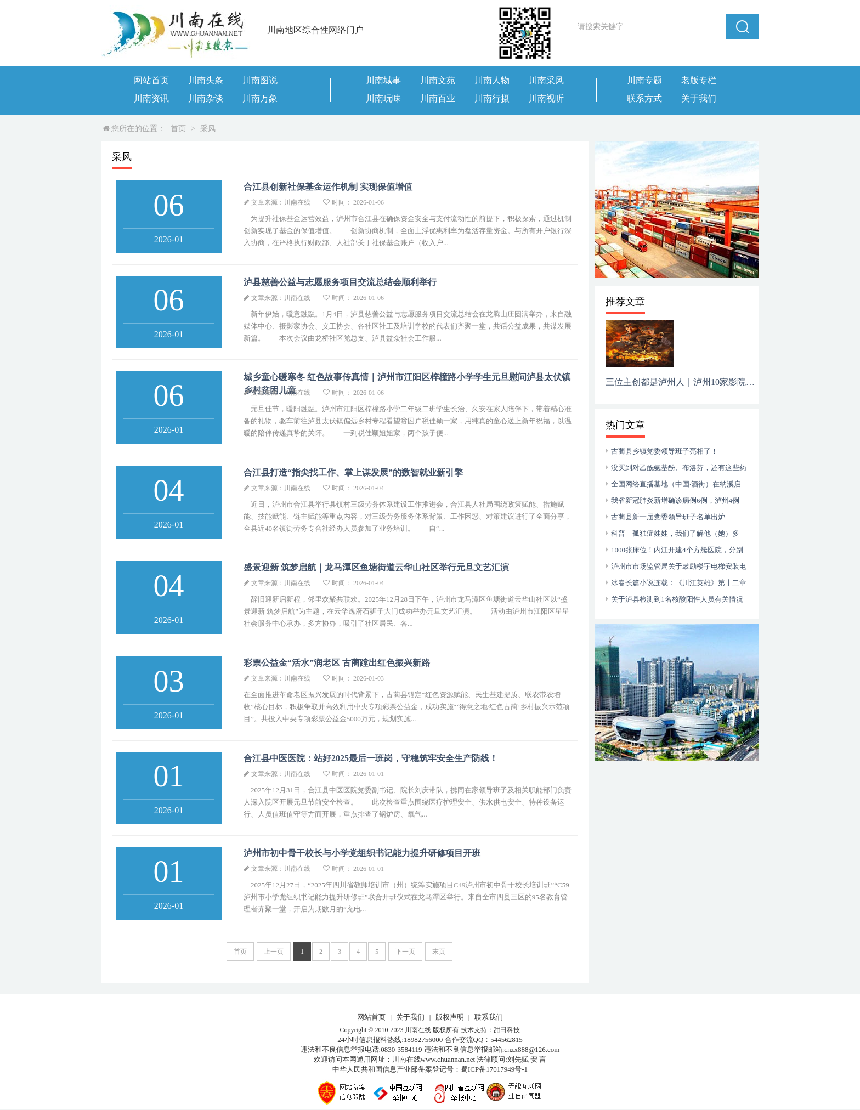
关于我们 (698, 98)
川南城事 (383, 80)
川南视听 (546, 98)
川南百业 (437, 98)
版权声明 (449, 1017)
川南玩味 (383, 98)
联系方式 (644, 98)
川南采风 (546, 80)
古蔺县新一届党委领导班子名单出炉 (668, 517)
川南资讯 (151, 98)
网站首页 (151, 80)
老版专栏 (698, 80)
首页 (178, 128)
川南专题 (644, 80)
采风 (208, 128)
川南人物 (492, 80)
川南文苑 (437, 80)
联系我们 (488, 1017)
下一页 (405, 951)
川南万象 (260, 98)
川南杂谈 (205, 98)
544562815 (506, 1039)
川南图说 (260, 80)
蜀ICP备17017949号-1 (494, 1069)
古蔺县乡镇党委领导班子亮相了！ (664, 451)
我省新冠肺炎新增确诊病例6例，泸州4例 (675, 500)
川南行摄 (492, 98)
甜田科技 (507, 1030)
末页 (438, 951)
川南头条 (205, 80)
